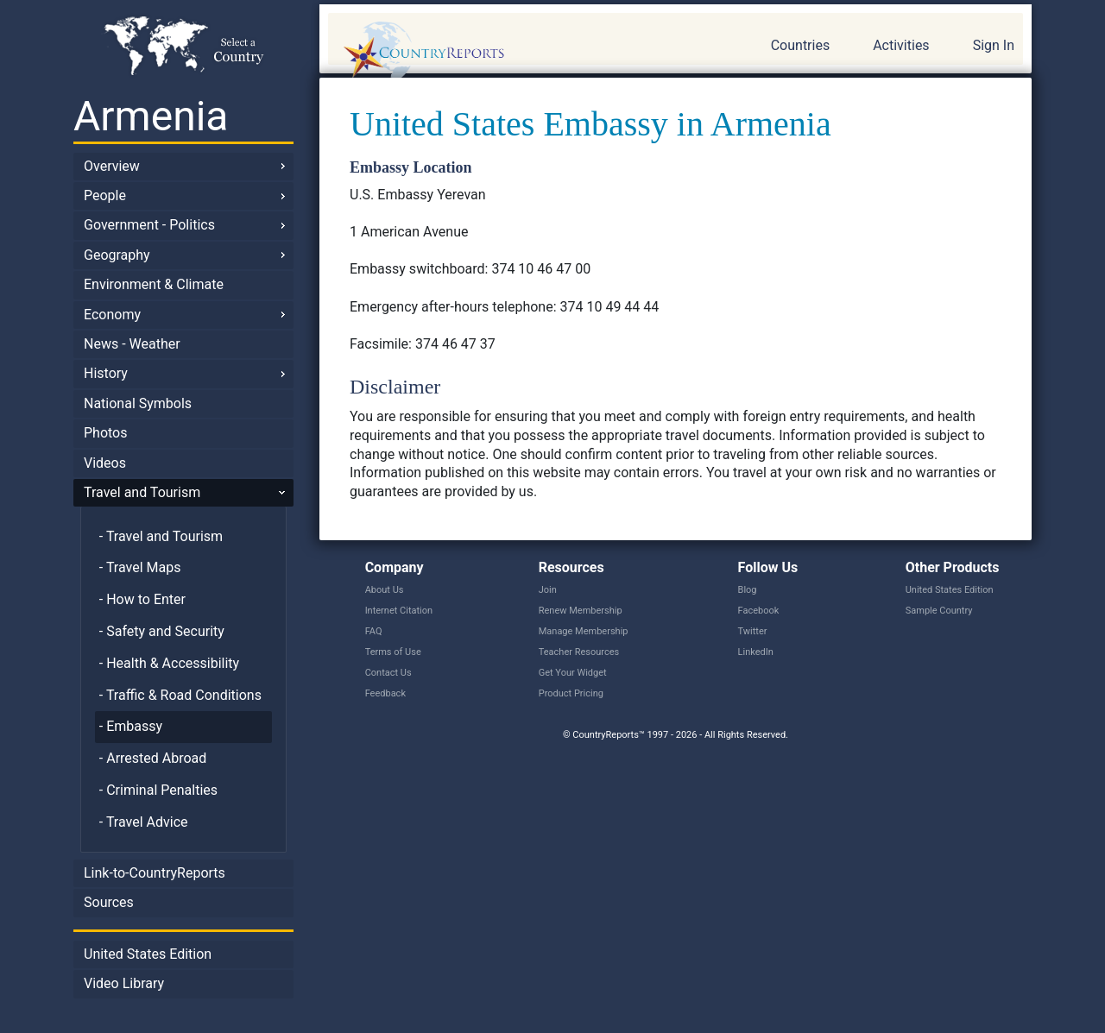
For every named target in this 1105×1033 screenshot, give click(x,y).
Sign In (993, 45)
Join (548, 589)
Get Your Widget (573, 672)
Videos (105, 463)
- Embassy (130, 726)
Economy (112, 314)
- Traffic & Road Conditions (180, 695)
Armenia (150, 116)
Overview (112, 166)
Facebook (759, 610)
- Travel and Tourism (161, 536)
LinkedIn (756, 652)
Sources (109, 902)
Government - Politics (149, 225)
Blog (747, 589)
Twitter (752, 631)
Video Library (124, 983)
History (106, 373)
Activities (901, 45)
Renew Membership (580, 610)
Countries (800, 45)
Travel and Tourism (142, 492)
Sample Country (939, 610)
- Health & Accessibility (169, 663)
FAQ (373, 631)
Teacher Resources (579, 652)
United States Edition (148, 954)
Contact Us (388, 672)
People (105, 195)
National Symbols (138, 403)
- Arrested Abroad (153, 758)
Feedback (385, 693)
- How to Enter (142, 599)
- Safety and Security (161, 631)
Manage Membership (583, 631)
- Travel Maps (140, 567)
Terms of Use (393, 652)
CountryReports (517, 52)
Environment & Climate (154, 284)
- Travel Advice (143, 822)
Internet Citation (399, 610)
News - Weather (132, 344)
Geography (117, 255)
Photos (106, 433)
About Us (384, 589)
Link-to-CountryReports (154, 873)
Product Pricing (571, 693)
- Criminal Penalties (158, 790)
